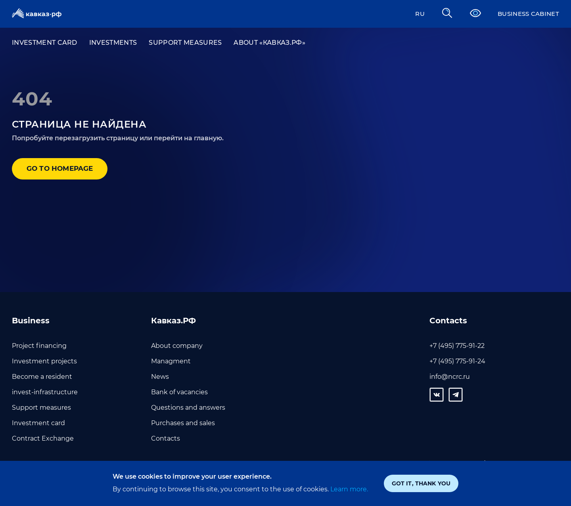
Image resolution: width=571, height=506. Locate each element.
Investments (113, 42)
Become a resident (42, 376)
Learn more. (348, 489)
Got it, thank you (421, 483)
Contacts (165, 438)
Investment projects (44, 361)
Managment (171, 361)
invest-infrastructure (45, 392)
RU (415, 13)
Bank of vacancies (179, 392)
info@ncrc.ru (449, 376)
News (160, 376)
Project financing (39, 345)
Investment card (44, 42)
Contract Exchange (43, 438)
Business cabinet (526, 13)
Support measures (185, 42)
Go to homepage (63, 169)
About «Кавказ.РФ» (269, 42)
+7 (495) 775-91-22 (457, 345)
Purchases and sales (183, 423)
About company (177, 345)
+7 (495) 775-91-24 (457, 361)
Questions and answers (188, 407)
